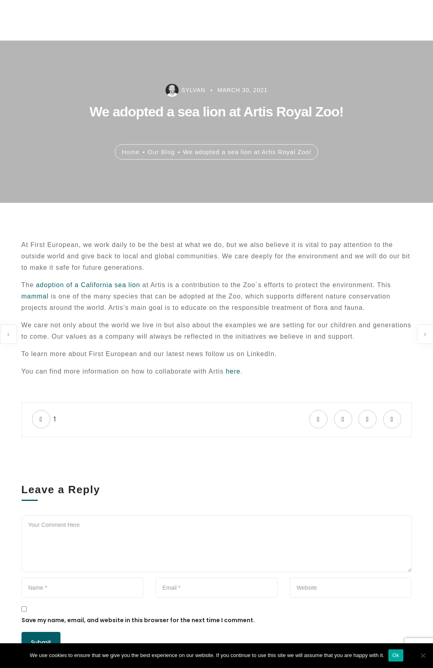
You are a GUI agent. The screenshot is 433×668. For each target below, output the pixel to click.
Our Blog (161, 151)
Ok (395, 655)
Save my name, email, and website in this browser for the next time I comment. (138, 620)
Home (131, 151)
